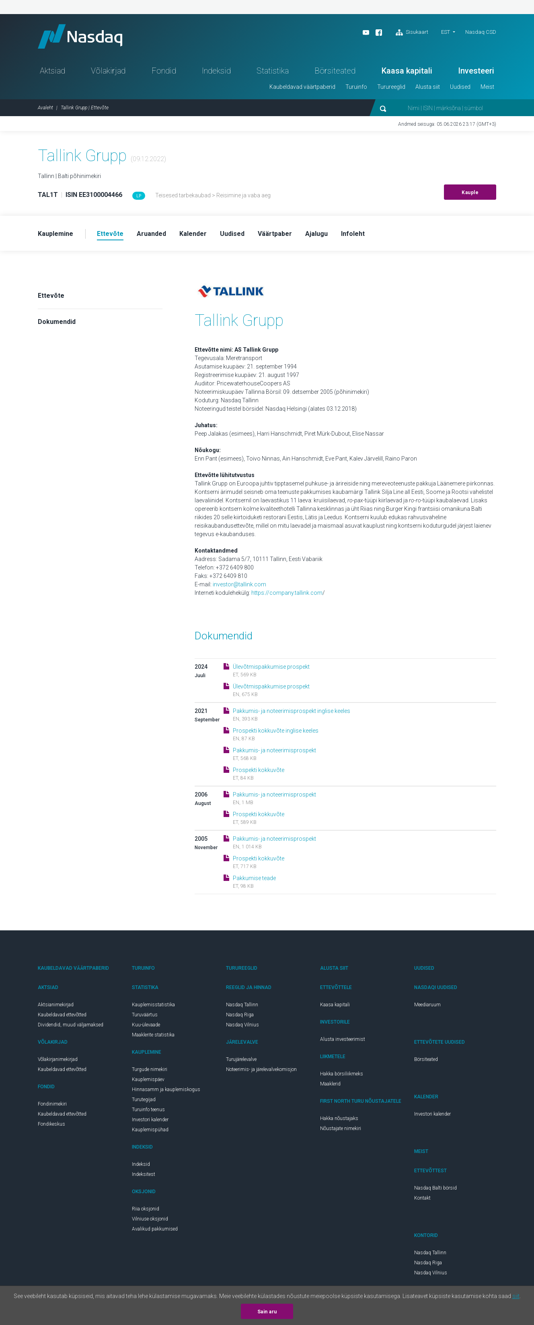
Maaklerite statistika (153, 1035)
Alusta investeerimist (342, 1039)
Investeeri (476, 71)
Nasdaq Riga (240, 1015)
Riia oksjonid (145, 1209)
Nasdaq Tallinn (242, 1005)
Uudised (460, 87)
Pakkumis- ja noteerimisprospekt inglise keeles (291, 711)
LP (138, 196)
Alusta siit (427, 87)
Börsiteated (334, 71)
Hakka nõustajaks (339, 1118)
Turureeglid (391, 87)
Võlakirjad (108, 71)
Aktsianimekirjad (56, 1005)
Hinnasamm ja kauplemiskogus (166, 1089)
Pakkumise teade (254, 878)
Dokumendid (57, 322)
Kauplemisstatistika (153, 1005)
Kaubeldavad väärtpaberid (302, 87)
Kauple (470, 192)
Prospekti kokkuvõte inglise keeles (275, 730)
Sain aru (267, 1312)
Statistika (273, 71)
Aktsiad (52, 71)
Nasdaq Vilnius (242, 1025)
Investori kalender (150, 1119)
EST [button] (445, 32)
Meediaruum (427, 1005)
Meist (487, 87)
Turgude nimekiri (149, 1069)
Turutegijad (144, 1099)
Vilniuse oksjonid (150, 1219)
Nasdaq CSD (480, 32)
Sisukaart (412, 32)
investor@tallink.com (239, 584)
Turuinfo (356, 87)
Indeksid (216, 71)
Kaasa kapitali (407, 71)
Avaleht (45, 108)
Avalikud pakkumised (155, 1229)
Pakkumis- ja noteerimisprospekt (274, 750)
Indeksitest (143, 1174)
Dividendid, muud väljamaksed (70, 1025)
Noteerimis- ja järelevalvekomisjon (261, 1069)
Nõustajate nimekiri (340, 1128)
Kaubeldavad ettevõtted (62, 1015)
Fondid (164, 71)
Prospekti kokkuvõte (258, 770)
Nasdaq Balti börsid (435, 1188)
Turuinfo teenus (148, 1109)
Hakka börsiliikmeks (341, 1074)
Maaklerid (330, 1084)
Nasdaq (80, 36)
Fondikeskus (51, 1124)
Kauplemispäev (148, 1079)
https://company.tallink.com (286, 593)
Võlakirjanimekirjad (58, 1059)
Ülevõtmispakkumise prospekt (271, 667)
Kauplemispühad (150, 1129)
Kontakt (422, 1198)
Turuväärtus (145, 1015)
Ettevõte (51, 295)
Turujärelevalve (241, 1059)
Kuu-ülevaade (146, 1025)
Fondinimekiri (52, 1104)
